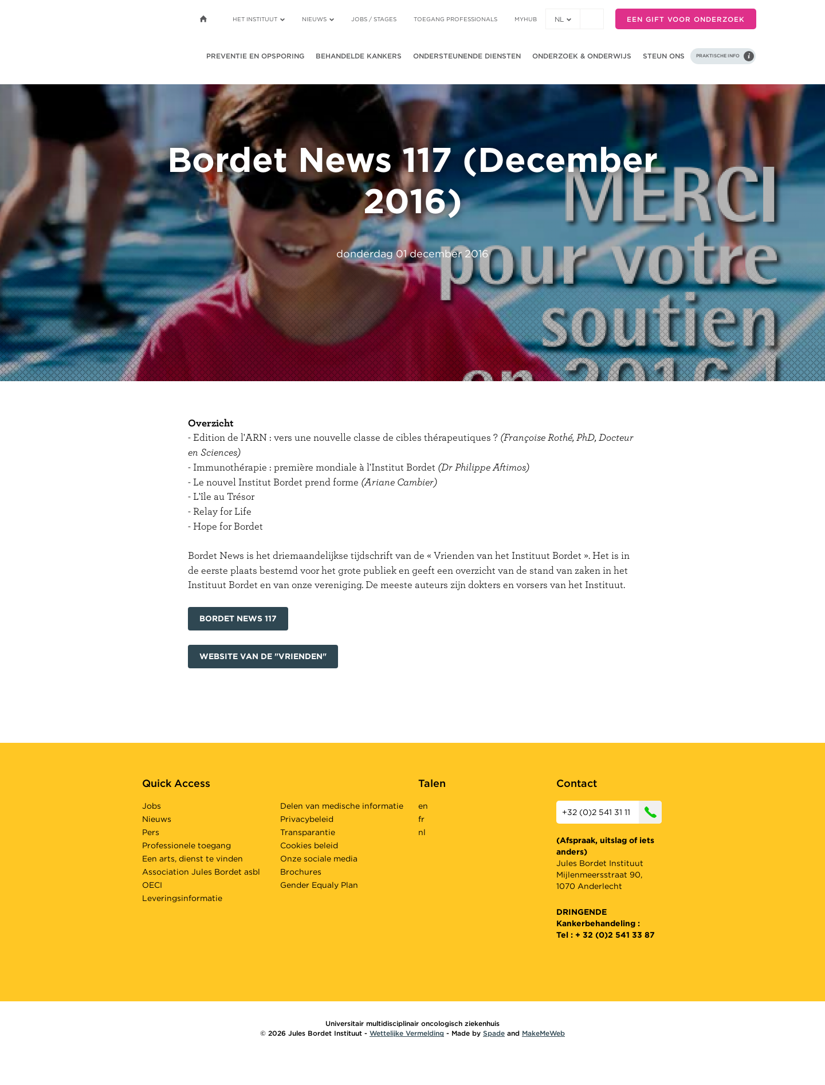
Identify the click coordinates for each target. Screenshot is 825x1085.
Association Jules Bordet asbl (201, 871)
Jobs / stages (373, 18)
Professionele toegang (186, 845)
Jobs (151, 805)
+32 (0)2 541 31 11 (612, 812)
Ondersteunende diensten (467, 56)
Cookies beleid (309, 845)
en (423, 805)
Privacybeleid (306, 819)
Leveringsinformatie (182, 898)
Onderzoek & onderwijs (581, 56)
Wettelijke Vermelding (407, 1033)
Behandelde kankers (359, 56)
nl (563, 19)
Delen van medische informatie (341, 805)
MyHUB (525, 18)
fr (421, 819)
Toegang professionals (455, 18)
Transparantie (307, 832)
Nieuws (318, 18)
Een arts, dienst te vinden (192, 858)
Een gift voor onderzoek (686, 19)
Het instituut (259, 18)
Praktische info (718, 55)
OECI (152, 885)
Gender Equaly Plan (319, 885)
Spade (494, 1033)
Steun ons (664, 56)
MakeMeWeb (543, 1033)
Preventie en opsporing (255, 56)
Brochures (300, 871)
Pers (150, 832)
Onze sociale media (319, 858)
